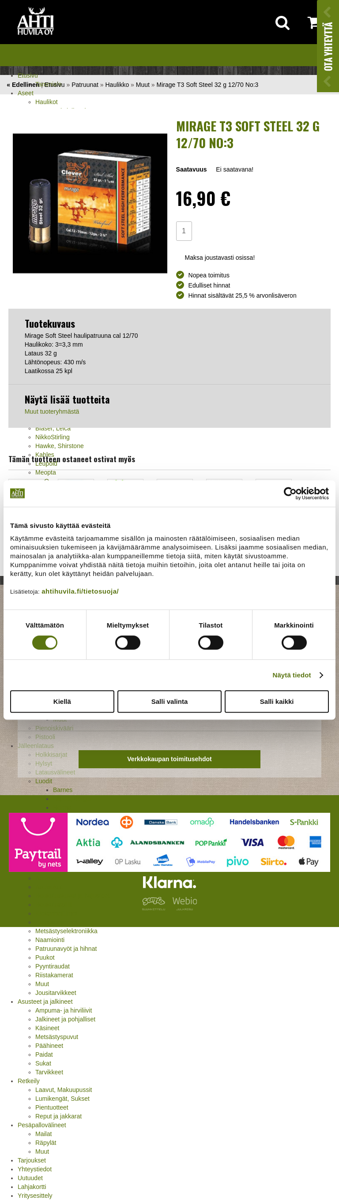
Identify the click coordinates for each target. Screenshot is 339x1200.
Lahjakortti (32, 1186)
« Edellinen (23, 84)
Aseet (26, 93)
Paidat (44, 1054)
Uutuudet (30, 1177)
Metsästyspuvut (56, 1036)
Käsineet (47, 1028)
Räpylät (45, 1142)
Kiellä (62, 701)
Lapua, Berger (72, 798)
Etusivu (28, 75)
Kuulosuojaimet (56, 922)
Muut (42, 983)
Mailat (43, 1133)
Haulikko (117, 84)
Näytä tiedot (292, 675)
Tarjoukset (32, 1160)
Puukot (45, 957)
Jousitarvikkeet (55, 992)
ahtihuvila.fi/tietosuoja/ (80, 591)
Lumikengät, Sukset (62, 1098)
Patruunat (85, 84)
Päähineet (49, 1045)
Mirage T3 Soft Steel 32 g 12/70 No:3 (207, 84)
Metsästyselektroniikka (66, 931)
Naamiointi (49, 939)
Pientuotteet (51, 1107)
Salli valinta (169, 701)
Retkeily (29, 1080)
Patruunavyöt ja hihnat (66, 948)
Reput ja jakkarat (58, 1116)
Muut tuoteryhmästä (52, 411)
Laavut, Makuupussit (63, 1089)
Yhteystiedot (35, 1169)
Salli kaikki (277, 701)
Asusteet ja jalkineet (45, 1001)
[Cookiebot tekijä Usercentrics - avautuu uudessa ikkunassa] (290, 493)
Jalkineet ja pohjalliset (65, 1019)
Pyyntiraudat (52, 966)
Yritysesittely (35, 1195)
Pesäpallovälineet (42, 1125)
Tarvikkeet (49, 1072)
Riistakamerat (54, 975)
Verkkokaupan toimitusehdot (169, 759)
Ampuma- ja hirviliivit (63, 1010)
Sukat (43, 1063)
